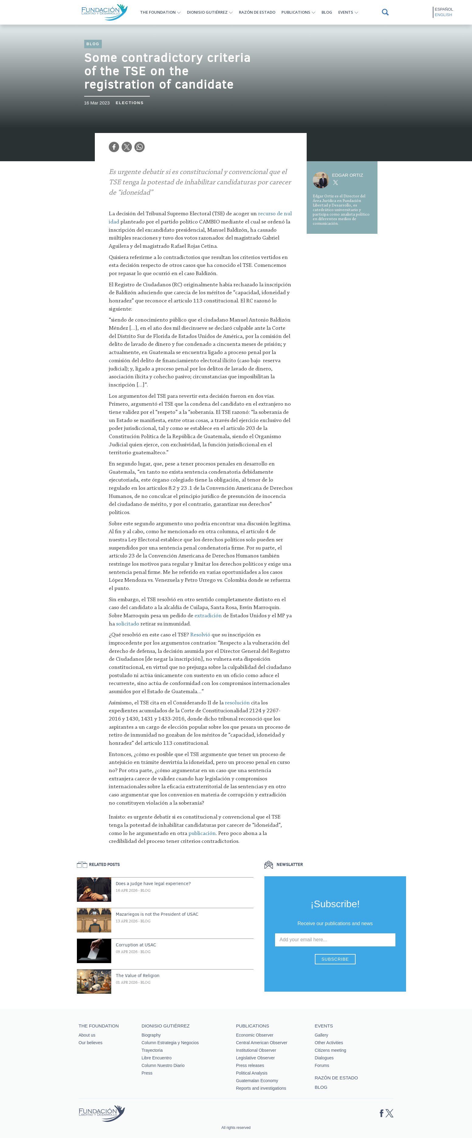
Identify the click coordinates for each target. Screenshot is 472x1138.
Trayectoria (152, 1050)
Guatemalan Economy (257, 1080)
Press (147, 1073)
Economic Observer (254, 1035)
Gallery (321, 1035)
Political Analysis (251, 1073)
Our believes (91, 1042)
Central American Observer (261, 1042)
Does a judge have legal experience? (153, 884)
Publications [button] (295, 12)
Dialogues (324, 1057)
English (443, 14)
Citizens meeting (330, 1050)
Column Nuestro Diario (163, 1065)
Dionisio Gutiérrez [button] (207, 12)
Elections (130, 103)
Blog (327, 12)
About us (87, 1035)
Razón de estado (257, 12)
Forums (322, 1065)
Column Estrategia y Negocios (170, 1042)
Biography (151, 1035)
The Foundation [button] (158, 12)
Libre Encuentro (157, 1057)
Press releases (250, 1065)
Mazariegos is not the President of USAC (157, 914)
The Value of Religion (138, 976)
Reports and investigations (261, 1088)
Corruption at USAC (136, 945)
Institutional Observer (256, 1050)
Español (444, 9)
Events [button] (345, 12)
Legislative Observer (255, 1057)
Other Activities (329, 1042)
